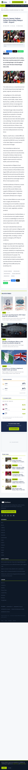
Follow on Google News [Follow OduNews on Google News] (18, 2)
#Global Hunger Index (16, 273)
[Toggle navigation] (25, 2)
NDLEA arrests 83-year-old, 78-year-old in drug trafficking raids (13, 562)
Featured (3, 545)
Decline (9, 767)
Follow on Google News (8, 511)
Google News (3, 600)
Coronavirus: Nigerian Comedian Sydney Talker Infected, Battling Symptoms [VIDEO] (18, 476)
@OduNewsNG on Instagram (5, 609)
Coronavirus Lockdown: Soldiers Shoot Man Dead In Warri (18, 483)
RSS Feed (3, 597)
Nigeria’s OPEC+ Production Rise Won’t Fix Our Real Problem (13, 571)
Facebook (13, 280)
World (4, 312)
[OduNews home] (14, 502)
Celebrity (3, 527)
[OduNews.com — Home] (4, 2)
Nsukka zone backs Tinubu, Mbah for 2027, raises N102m (12, 569)
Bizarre (2, 525)
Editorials (3, 532)
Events (2, 540)
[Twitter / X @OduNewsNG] (2, 515)
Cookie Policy (4, 592)
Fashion (2, 542)
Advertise (3, 587)
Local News (15, 458)
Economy (5, 8)
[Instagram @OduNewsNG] (8, 515)
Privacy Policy (4, 590)
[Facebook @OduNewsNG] (5, 515)
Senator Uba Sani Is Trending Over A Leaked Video (18, 462)
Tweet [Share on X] (15, 51)
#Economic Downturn (8, 271)
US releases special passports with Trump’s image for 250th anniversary (14, 315)
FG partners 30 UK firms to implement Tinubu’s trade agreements (12, 369)
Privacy (2, 620)
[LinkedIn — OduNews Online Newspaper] (11, 515)
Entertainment (16, 472)
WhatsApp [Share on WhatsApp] (20, 51)
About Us (3, 582)
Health (2, 552)
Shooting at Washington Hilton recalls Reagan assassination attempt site (12, 342)
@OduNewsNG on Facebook (18, 606)
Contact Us (3, 585)
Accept (4, 767)
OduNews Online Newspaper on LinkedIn (17, 609)
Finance (2, 547)
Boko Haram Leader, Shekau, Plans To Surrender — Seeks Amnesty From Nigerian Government (18, 490)
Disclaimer (3, 595)
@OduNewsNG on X (10, 606)
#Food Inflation (16, 271)
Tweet (18, 280)
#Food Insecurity (7, 273)
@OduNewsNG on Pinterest (5, 611)
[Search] (10, 2)
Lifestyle (2, 555)
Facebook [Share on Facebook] (9, 51)
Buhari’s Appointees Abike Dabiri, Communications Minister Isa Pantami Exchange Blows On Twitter (18, 469)
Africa (2, 522)
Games (2, 550)
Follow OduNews (14, 428)
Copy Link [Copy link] (6, 53)
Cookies (6, 620)
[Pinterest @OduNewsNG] (14, 515)
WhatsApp (5, 282)
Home (2, 8)
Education (3, 535)
